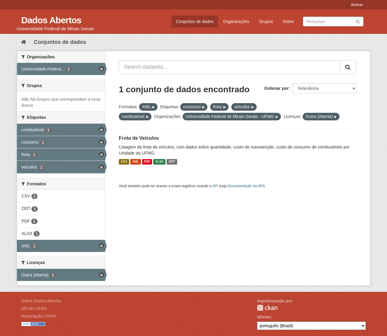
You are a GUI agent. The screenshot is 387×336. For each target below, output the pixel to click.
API (215, 186)
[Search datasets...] (229, 67)
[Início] (23, 42)
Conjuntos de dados (195, 21)
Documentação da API (245, 186)
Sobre (288, 21)
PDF (147, 162)
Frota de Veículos (139, 138)
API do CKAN (34, 308)
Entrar (357, 4)
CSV (124, 162)
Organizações (236, 21)
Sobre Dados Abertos (41, 300)
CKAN (267, 308)
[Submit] (357, 21)
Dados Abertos (51, 20)
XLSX (159, 162)
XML (135, 162)
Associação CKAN (38, 316)
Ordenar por (276, 88)
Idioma (264, 317)
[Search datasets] (333, 21)
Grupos (266, 21)
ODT (171, 162)
